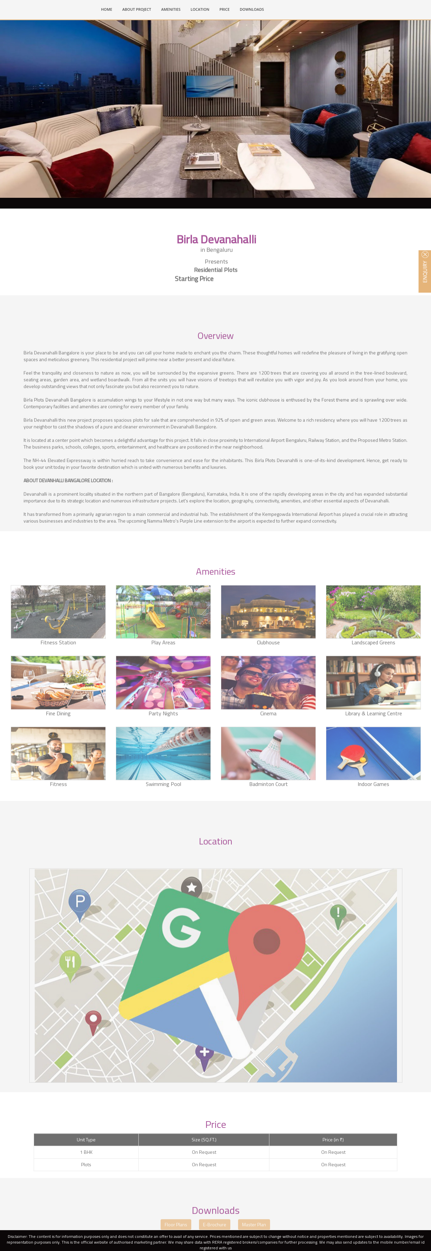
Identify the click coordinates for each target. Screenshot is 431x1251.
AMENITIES (170, 9)
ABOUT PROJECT (136, 9)
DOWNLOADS (252, 9)
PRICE (225, 9)
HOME (109, 9)
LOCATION (200, 9)
